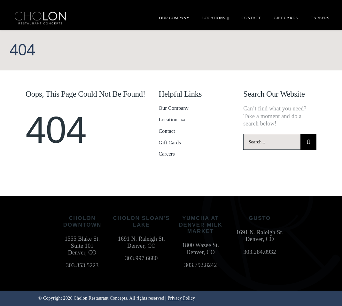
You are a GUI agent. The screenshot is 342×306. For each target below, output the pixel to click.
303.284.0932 (260, 252)
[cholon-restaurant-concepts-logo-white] (40, 14)
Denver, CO (82, 252)
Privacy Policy (181, 298)
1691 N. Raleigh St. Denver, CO (141, 242)
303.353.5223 (82, 265)
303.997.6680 (141, 258)
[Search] (308, 142)
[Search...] (271, 142)
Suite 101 (82, 246)
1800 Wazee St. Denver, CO (200, 248)
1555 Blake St (81, 239)
